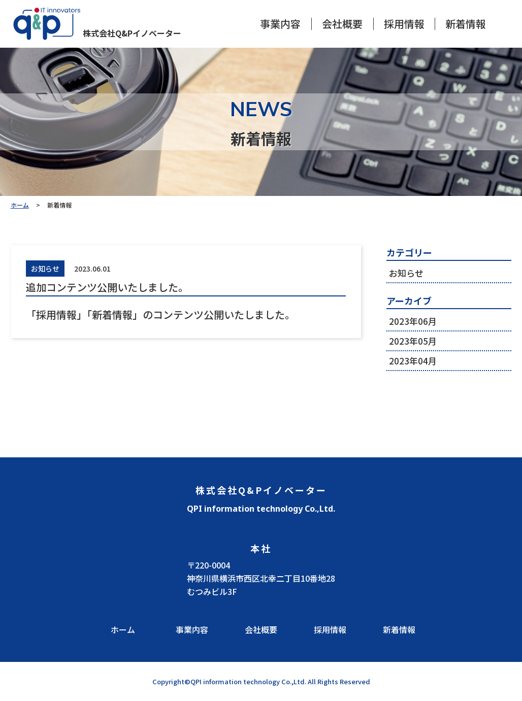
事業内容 (280, 24)
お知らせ (406, 272)
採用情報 (404, 24)
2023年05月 (413, 341)
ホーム (123, 629)
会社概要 (342, 24)
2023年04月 (413, 360)
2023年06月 (413, 321)
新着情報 (465, 24)
